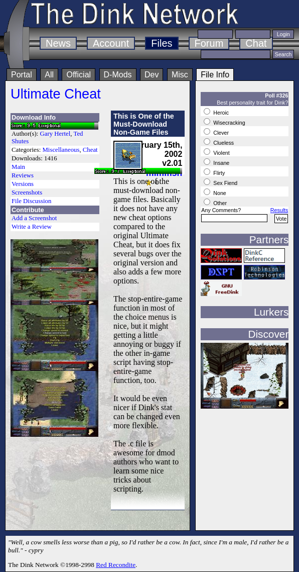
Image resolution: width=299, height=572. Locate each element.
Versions (23, 183)
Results (279, 210)
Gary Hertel (55, 133)
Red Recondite (115, 564)
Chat (255, 43)
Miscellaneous (60, 149)
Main (18, 166)
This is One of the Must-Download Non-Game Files (143, 124)
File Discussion (31, 201)
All (49, 74)
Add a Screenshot (34, 218)
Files (161, 43)
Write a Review (32, 226)
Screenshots (27, 192)
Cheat (90, 149)
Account (111, 43)
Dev (151, 74)
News (58, 43)
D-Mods (118, 74)
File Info (215, 74)
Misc (180, 74)
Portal (21, 74)
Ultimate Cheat (56, 94)
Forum (209, 43)
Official (78, 74)
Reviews (23, 175)
